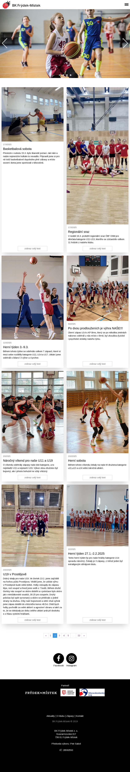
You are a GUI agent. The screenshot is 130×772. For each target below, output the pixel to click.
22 (79, 635)
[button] (59, 75)
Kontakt (79, 716)
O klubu (60, 716)
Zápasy (70, 716)
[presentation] (4, 43)
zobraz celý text (32, 248)
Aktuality (51, 716)
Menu (125, 2)
